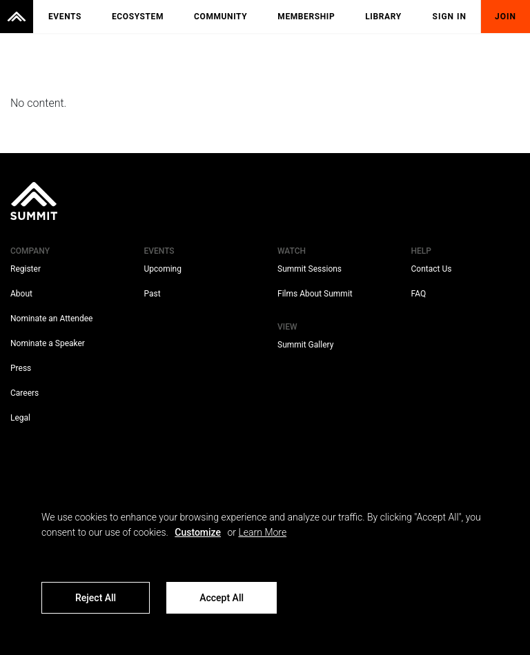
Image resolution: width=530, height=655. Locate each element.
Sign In (450, 16)
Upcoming (162, 269)
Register (25, 269)
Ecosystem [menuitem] (138, 16)
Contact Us (431, 269)
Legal (20, 418)
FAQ (418, 294)
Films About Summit (315, 294)
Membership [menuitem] (306, 16)
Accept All (221, 597)
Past (152, 294)
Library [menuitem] (383, 16)
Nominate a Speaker (47, 343)
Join (505, 16)
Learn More (262, 532)
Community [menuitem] (220, 16)
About (21, 294)
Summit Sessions (309, 269)
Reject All (95, 597)
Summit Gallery (305, 345)
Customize (198, 532)
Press (20, 368)
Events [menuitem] (64, 16)
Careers (24, 393)
